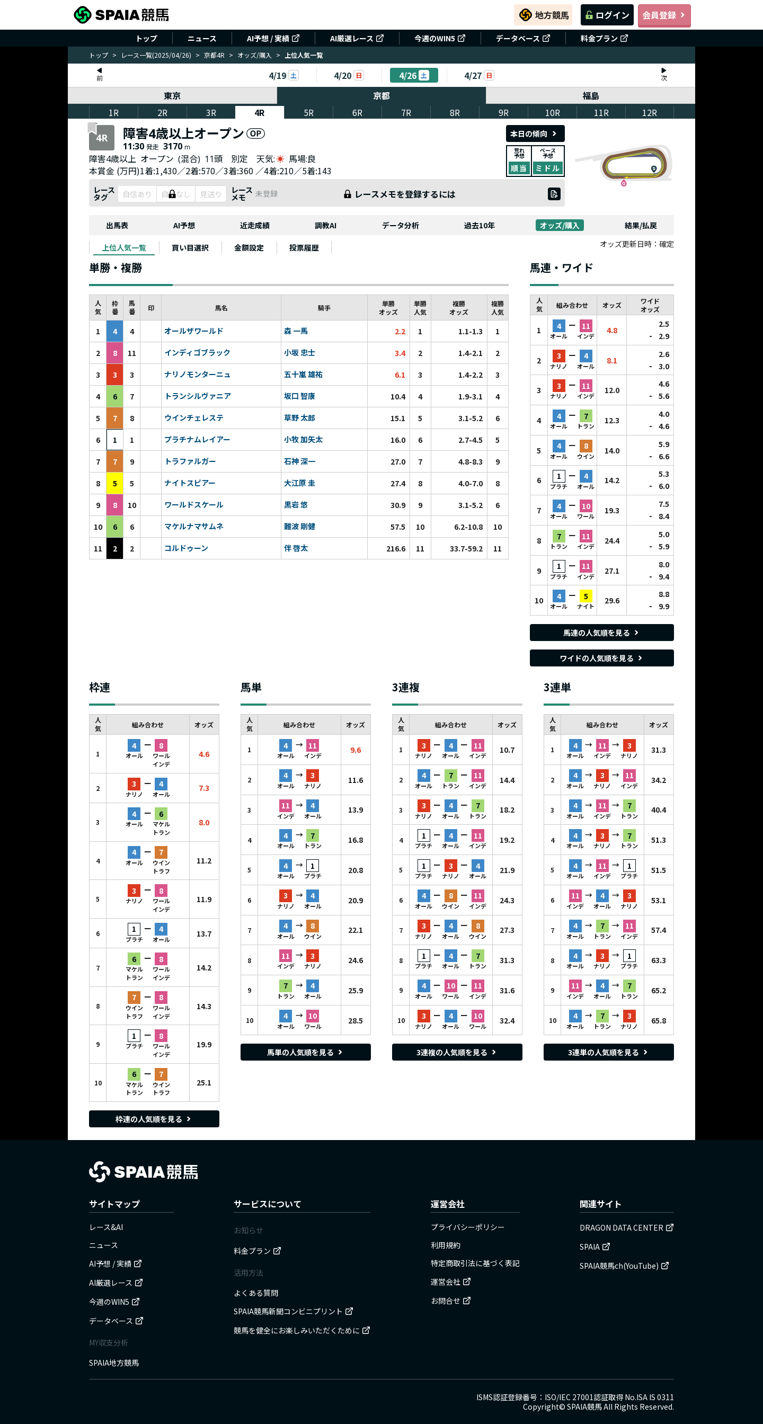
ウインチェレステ (194, 418)
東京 (172, 95)
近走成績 (255, 225)
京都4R (214, 54)
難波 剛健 (299, 526)
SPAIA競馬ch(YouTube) (624, 1265)
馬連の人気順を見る (602, 632)
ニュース (202, 38)
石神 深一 (299, 461)
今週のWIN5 (440, 38)
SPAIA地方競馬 (114, 1362)
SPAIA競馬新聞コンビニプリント (293, 1311)
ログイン (607, 14)
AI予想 (184, 225)
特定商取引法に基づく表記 (475, 1263)
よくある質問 (256, 1292)
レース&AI (106, 1227)
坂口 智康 (299, 396)
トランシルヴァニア (197, 396)
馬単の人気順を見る (306, 1052)
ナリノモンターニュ (197, 374)
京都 (381, 95)
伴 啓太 (296, 548)
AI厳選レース (357, 38)
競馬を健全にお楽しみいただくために (302, 1330)
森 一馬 (296, 331)
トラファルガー (190, 461)
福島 (590, 95)
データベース (523, 38)
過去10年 (479, 225)
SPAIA (595, 1246)
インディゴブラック (197, 353)
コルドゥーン (186, 548)
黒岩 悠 (296, 505)
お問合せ (451, 1300)
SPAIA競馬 (584, 1406)
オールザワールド (194, 331)
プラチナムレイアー (197, 439)
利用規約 (445, 1245)
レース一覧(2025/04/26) (156, 54)
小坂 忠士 (299, 353)
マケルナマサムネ (194, 526)
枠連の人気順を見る (154, 1118)
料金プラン (604, 38)
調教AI (325, 225)
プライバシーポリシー (468, 1227)
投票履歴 (304, 247)
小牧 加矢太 (303, 439)
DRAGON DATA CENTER (627, 1227)
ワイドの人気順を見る (602, 657)
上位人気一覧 (124, 247)
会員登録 (664, 14)
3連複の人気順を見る (457, 1052)
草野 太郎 (299, 418)
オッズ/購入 (254, 54)
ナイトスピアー (190, 483)
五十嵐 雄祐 (303, 374)
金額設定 (249, 247)
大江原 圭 (299, 483)
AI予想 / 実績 (273, 38)
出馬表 (117, 225)
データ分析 (400, 225)
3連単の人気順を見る (609, 1052)
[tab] (124, 247)
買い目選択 (190, 247)
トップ (146, 38)
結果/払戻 (640, 225)
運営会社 (451, 1281)
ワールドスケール (194, 505)
